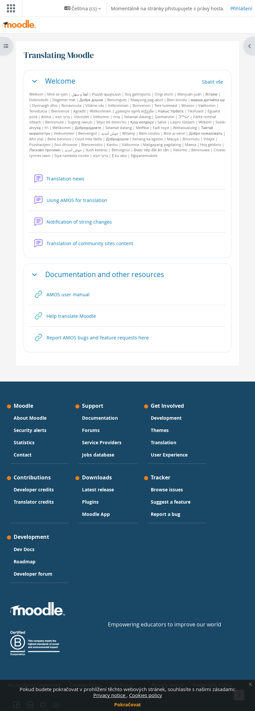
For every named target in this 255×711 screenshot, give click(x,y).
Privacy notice (110, 695)
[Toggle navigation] (9, 8)
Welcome (60, 81)
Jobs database (98, 455)
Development (166, 418)
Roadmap (25, 561)
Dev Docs (24, 549)
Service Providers (102, 442)
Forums (91, 430)
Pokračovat (127, 704)
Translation (163, 442)
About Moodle (30, 418)
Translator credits (34, 502)
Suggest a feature (171, 502)
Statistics (24, 442)
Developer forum (33, 574)
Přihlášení (241, 8)
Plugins (90, 502)
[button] (82, 8)
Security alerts (30, 430)
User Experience (169, 455)
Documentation (100, 418)
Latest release (98, 489)
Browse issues (167, 489)
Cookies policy (145, 695)
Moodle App (96, 514)
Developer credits (34, 489)
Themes (160, 430)
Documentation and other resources (104, 274)
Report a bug (165, 514)
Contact (23, 455)
